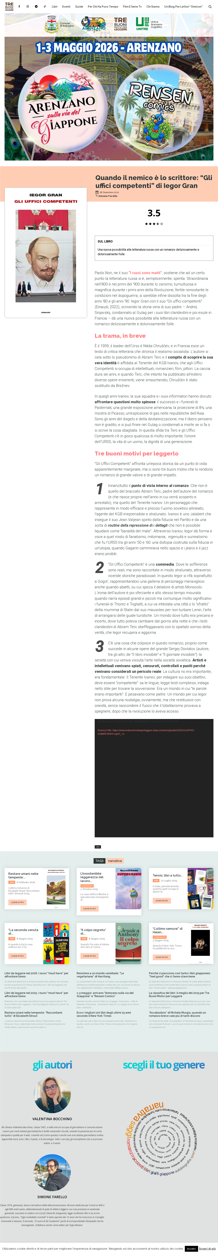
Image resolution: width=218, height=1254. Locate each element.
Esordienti (87, 886)
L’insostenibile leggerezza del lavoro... (91, 877)
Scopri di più (207, 1248)
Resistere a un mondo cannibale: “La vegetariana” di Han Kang (100, 975)
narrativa (115, 861)
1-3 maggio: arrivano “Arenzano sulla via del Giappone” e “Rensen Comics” (105, 994)
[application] (154, 778)
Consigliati (160, 937)
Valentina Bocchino (52, 1119)
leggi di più (17, 902)
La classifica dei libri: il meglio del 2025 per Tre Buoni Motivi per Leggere (179, 994)
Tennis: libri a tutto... (168, 875)
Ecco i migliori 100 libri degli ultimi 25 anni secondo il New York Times (104, 1014)
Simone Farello (107, 196)
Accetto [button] (191, 1248)
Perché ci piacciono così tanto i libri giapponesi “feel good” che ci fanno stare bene (179, 975)
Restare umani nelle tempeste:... (23, 875)
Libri (98, 846)
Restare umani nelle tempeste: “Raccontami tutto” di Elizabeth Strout (33, 1014)
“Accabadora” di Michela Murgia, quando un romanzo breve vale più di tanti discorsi (177, 1014)
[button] (210, 6)
